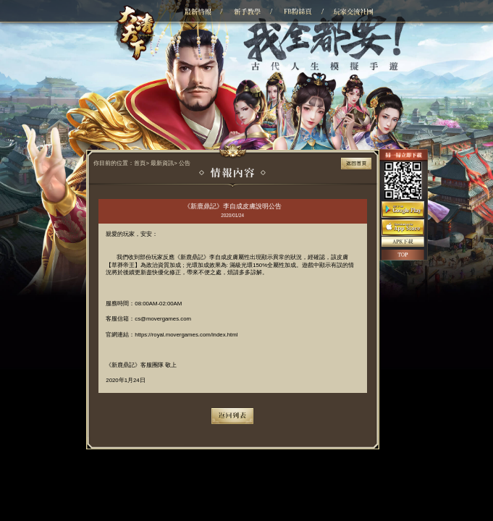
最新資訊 (162, 163)
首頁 (140, 163)
